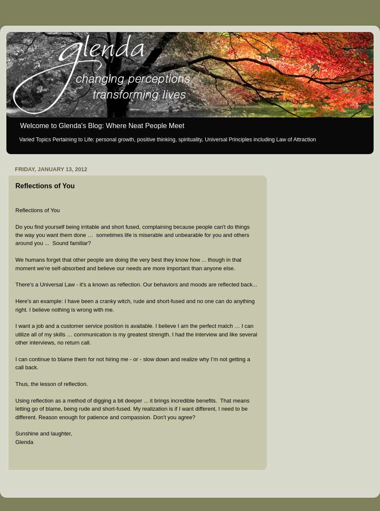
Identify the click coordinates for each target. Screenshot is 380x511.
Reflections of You (45, 186)
